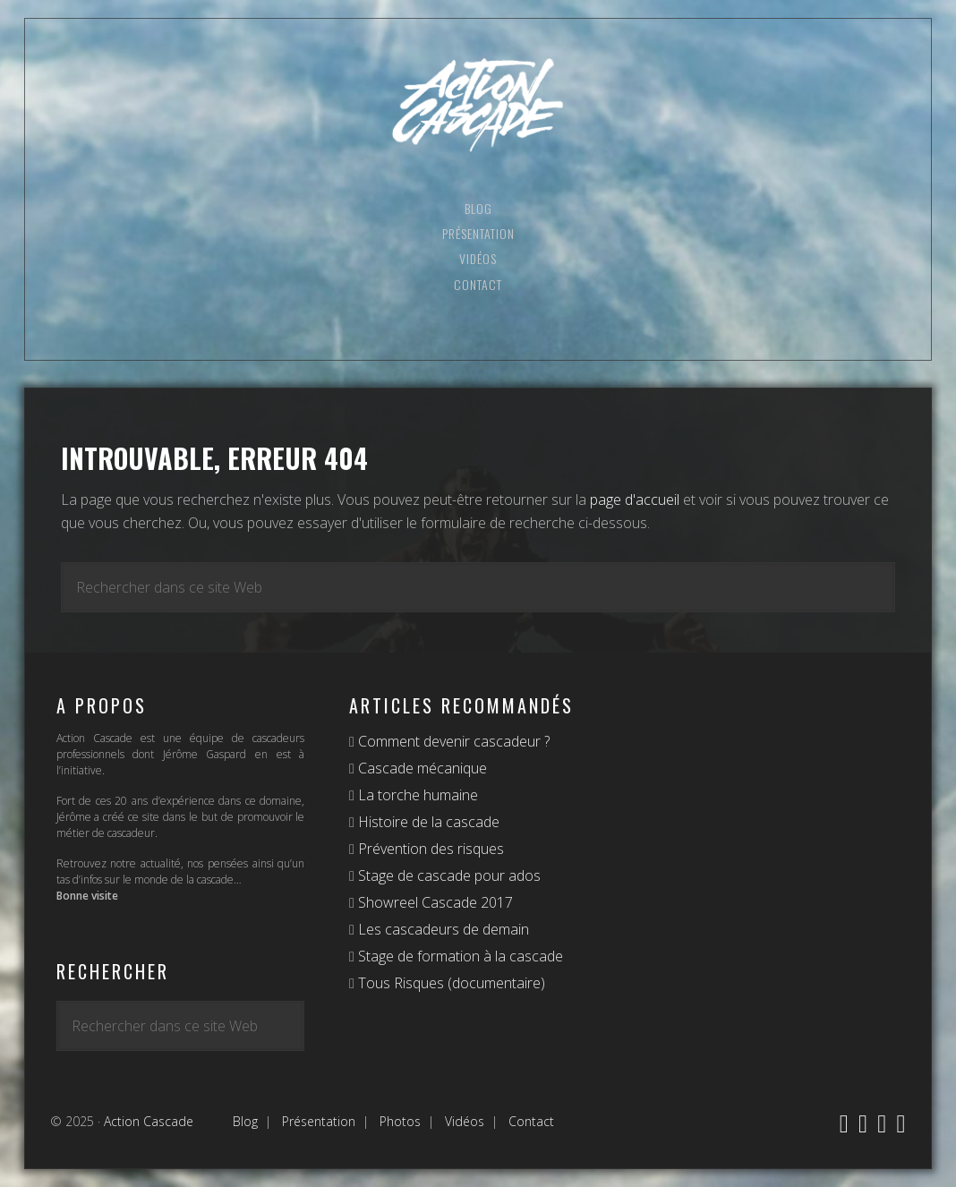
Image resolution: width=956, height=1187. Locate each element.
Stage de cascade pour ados (447, 875)
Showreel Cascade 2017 (433, 902)
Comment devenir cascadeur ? (452, 741)
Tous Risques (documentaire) (449, 983)
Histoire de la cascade (426, 822)
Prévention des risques (429, 848)
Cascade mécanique (420, 768)
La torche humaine (416, 795)
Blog (245, 1121)
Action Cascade (478, 105)
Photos (400, 1121)
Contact (531, 1121)
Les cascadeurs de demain (441, 929)
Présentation (318, 1121)
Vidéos (464, 1121)
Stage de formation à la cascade (458, 956)
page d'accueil (634, 499)
